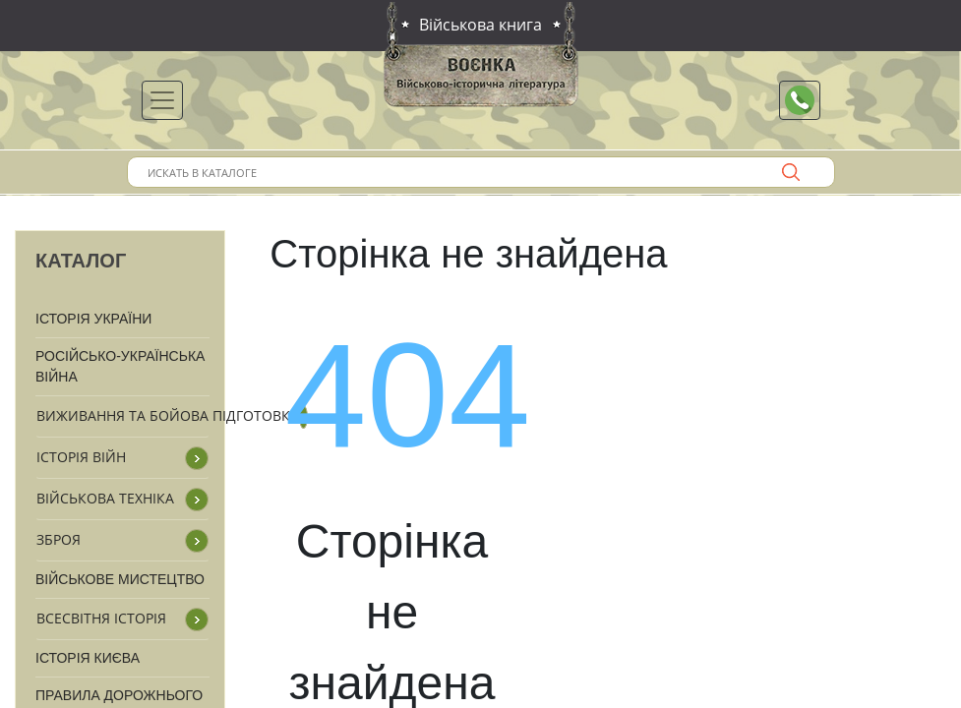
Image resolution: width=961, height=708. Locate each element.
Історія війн (81, 456)
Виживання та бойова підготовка (167, 415)
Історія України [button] (93, 318)
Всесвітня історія (101, 618)
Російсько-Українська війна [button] (120, 366)
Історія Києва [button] (87, 658)
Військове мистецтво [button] (120, 579)
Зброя (58, 539)
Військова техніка (105, 498)
